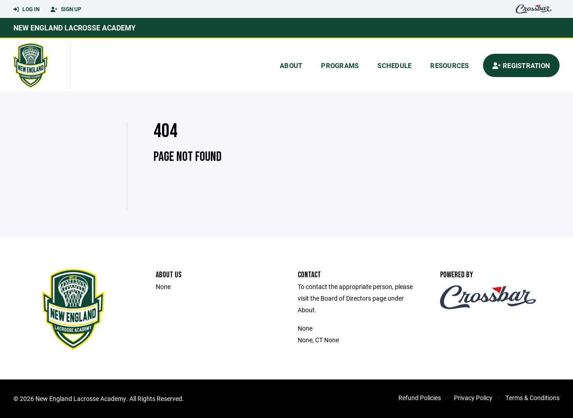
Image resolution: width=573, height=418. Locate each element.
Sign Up (66, 9)
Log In (26, 9)
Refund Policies (419, 397)
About (291, 65)
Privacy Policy (473, 397)
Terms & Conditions (532, 397)
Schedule (394, 65)
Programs (340, 65)
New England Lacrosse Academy (74, 27)
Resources (449, 65)
